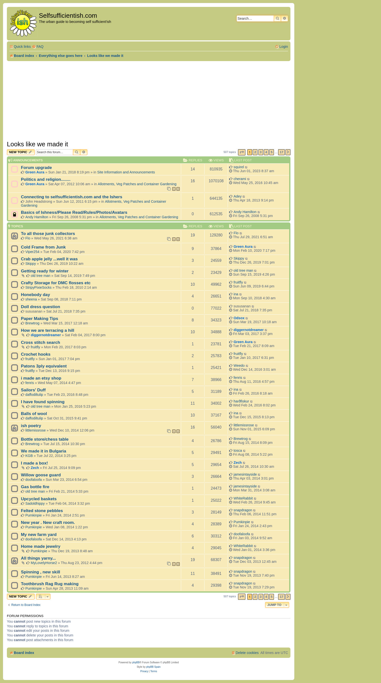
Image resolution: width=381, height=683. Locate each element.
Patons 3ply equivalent (44, 366)
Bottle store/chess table (45, 439)
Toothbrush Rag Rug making (50, 583)
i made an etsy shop (41, 378)
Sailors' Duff (33, 389)
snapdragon (243, 510)
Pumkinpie (33, 515)
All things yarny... (38, 558)
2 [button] (255, 152)
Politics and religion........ (45, 179)
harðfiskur (241, 401)
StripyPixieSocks (38, 287)
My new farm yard (39, 534)
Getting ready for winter (45, 270)
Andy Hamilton (36, 217)
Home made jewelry (40, 546)
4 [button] (266, 152)
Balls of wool (34, 413)
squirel (239, 167)
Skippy (30, 264)
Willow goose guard (41, 474)
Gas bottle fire (35, 486)
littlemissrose (35, 430)
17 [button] (281, 152)
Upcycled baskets (39, 498)
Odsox (239, 318)
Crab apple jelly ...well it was (49, 258)
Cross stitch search (40, 342)
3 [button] (261, 152)
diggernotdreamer (46, 335)
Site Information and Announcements (126, 172)
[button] (241, 152)
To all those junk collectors (48, 233)
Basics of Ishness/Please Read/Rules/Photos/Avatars (74, 212)
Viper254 (32, 252)
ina (236, 294)
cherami (240, 179)
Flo (27, 238)
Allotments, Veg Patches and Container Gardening (137, 184)
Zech (35, 468)
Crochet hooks (35, 354)
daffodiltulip (34, 395)
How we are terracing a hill (47, 330)
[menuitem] (38, 46)
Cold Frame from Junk (43, 247)
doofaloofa (33, 480)
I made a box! (34, 463)
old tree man (40, 276)
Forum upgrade (36, 167)
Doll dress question (40, 306)
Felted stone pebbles (42, 510)
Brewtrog (32, 323)
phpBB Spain (153, 667)
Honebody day (35, 294)
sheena (31, 299)
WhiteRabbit (243, 498)
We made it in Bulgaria (43, 451)
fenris (29, 383)
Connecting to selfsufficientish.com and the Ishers (71, 196)
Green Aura (34, 172)
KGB (29, 456)
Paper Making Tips (39, 318)
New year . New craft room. (48, 522)
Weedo (239, 365)
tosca (238, 450)
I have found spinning (42, 401)
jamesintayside (245, 474)
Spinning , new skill (40, 571)
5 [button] (271, 152)
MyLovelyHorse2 (44, 563)
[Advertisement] (148, 100)
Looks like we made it (37, 144)
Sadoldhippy (35, 503)
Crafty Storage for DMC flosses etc (56, 282)
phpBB (136, 662)
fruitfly (238, 282)
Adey (238, 196)
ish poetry (31, 425)
